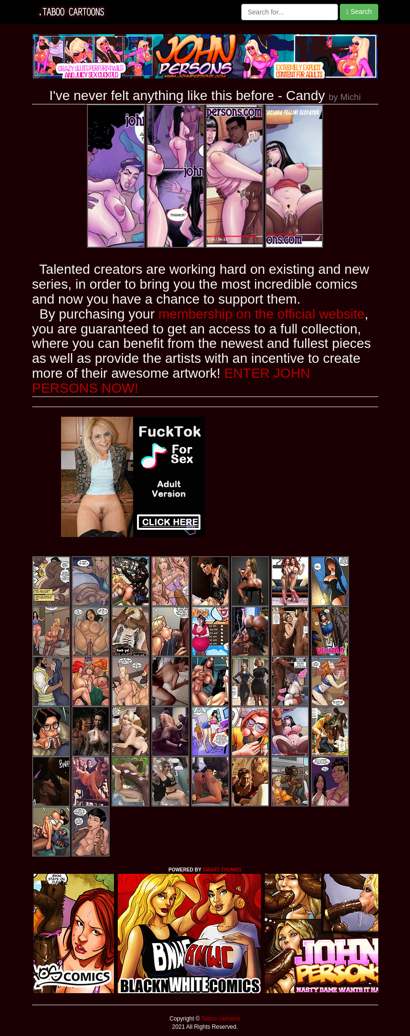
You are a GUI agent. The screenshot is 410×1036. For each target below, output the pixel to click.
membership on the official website (262, 314)
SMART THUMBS (221, 869)
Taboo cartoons (220, 1018)
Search (359, 12)
